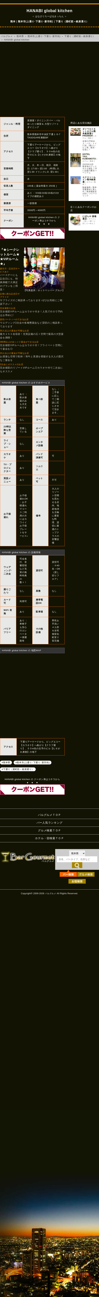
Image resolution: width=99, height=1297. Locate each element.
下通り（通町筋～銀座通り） (79, 36)
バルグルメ (7, 36)
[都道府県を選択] (77, 853)
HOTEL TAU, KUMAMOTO (89, 156)
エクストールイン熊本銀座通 (89, 179)
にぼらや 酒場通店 (89, 217)
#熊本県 (6, 762)
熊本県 (20, 36)
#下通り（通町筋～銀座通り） (18, 769)
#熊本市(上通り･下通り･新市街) (32, 762)
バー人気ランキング (50, 822)
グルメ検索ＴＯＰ (49, 830)
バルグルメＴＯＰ (49, 814)
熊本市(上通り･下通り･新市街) (44, 36)
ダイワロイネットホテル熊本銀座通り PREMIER (89, 132)
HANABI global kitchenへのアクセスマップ (32, 695)
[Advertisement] (32, 79)
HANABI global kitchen (16, 39)
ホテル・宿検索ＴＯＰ (49, 838)
